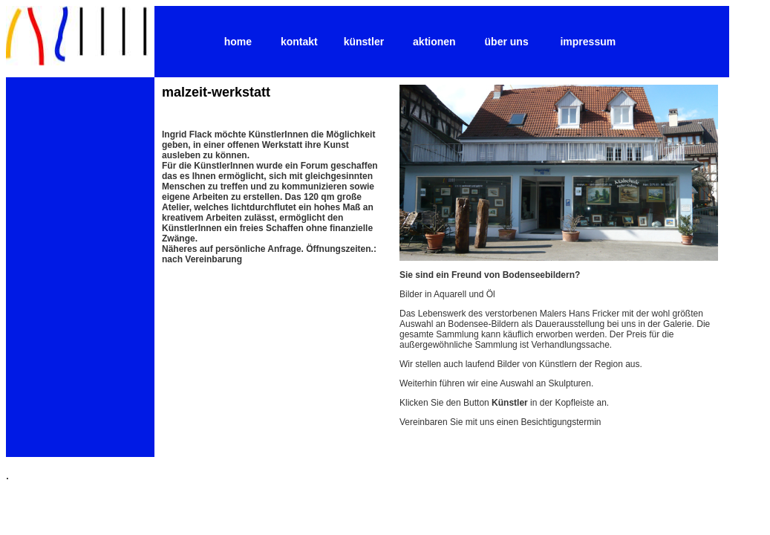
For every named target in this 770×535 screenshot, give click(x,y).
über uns (507, 42)
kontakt (299, 42)
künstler (364, 42)
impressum (588, 42)
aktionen (434, 42)
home (238, 42)
